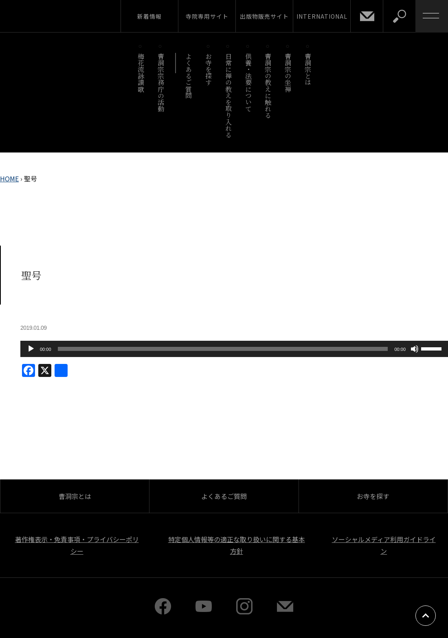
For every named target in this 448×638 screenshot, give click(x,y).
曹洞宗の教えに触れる (268, 85)
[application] (234, 349)
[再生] (31, 349)
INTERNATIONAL (321, 16)
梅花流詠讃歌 (140, 72)
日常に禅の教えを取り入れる (228, 95)
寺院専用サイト (207, 16)
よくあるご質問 (188, 76)
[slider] (223, 349)
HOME (9, 178)
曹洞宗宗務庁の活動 (160, 82)
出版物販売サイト (264, 16)
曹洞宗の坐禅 (288, 72)
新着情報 (149, 16)
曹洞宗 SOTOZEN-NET (75, 16)
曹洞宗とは (308, 69)
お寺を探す (208, 69)
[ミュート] (415, 349)
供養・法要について (248, 82)
